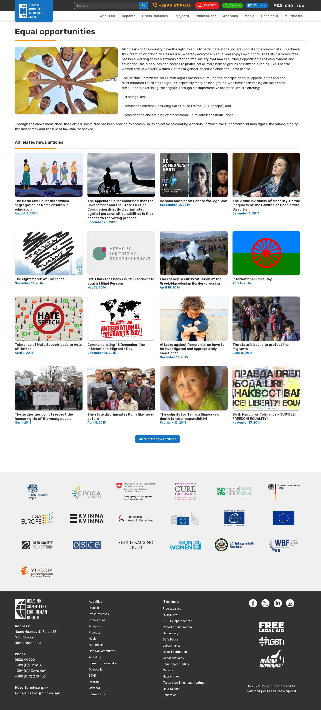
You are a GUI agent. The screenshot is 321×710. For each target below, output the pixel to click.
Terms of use (97, 694)
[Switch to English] (300, 5)
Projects (181, 16)
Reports (128, 16)
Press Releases (155, 16)
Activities (95, 601)
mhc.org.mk (39, 688)
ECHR (92, 676)
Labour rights (171, 645)
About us (107, 16)
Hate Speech (171, 689)
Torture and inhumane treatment (185, 683)
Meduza (168, 670)
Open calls (269, 16)
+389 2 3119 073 (175, 5)
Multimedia (294, 16)
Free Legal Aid (172, 608)
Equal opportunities (176, 664)
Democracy (170, 633)
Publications (206, 16)
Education (170, 695)
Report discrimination (177, 627)
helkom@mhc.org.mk (44, 693)
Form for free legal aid (103, 663)
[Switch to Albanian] (289, 5)
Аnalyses (230, 16)
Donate (94, 682)
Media (249, 16)
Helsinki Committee (102, 651)
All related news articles (157, 439)
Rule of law (170, 615)
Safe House (170, 639)
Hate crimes (171, 676)
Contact (94, 688)
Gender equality (173, 658)
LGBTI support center (177, 621)
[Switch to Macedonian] (278, 5)
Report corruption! (175, 652)
